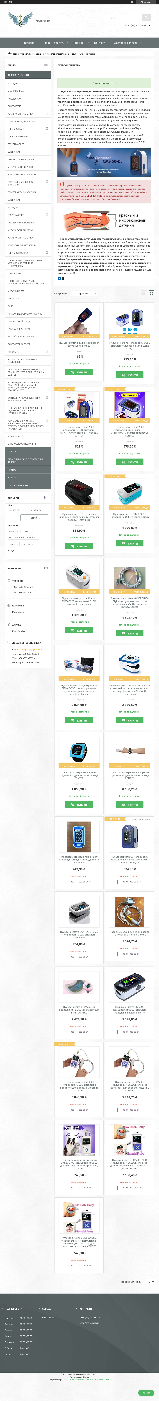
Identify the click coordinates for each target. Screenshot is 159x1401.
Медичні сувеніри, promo (21, 167)
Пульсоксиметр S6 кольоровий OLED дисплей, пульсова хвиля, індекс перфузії (129, 859)
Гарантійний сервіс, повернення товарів (25, 460)
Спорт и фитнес (16, 144)
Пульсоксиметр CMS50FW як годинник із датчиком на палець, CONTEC (79, 775)
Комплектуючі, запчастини (22, 174)
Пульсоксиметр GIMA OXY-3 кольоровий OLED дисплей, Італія (130, 515)
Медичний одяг (16, 291)
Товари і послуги (53, 42)
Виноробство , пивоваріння (22, 444)
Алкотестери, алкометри (21, 222)
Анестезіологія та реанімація (61, 53)
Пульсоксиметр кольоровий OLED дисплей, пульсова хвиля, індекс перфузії (129, 345)
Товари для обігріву (18, 136)
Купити (82, 372)
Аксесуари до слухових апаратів (25, 314)
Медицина (39, 53)
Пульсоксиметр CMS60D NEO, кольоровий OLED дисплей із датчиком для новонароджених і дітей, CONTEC (129, 1164)
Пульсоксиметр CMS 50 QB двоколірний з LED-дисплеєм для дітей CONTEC (79, 1009)
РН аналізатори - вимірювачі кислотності (23, 360)
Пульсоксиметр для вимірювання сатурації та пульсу (79, 344)
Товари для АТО (16, 129)
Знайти (36, 517)
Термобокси (14, 273)
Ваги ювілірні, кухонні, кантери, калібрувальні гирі (24, 399)
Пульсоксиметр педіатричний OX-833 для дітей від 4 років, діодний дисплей (79, 859)
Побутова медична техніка (22, 121)
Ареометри (13, 352)
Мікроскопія (14, 436)
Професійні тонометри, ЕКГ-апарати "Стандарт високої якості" (26, 282)
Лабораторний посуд (19, 344)
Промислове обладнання (21, 159)
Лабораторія (14, 106)
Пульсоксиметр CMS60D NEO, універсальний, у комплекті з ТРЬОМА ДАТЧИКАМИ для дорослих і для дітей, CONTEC (79, 1242)
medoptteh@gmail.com (31, 649)
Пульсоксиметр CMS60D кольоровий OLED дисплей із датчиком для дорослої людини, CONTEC (79, 1086)
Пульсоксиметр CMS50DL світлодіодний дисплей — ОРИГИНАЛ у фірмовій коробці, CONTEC (129, 431)
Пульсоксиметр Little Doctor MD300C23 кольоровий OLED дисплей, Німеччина (79, 601)
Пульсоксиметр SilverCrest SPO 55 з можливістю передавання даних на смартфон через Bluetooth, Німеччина (129, 689)
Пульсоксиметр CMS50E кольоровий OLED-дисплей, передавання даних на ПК (129, 1009)
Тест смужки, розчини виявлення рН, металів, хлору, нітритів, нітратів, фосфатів (25, 410)
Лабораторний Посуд (19, 321)
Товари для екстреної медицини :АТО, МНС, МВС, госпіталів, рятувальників (25, 263)
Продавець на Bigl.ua (79, 1377)
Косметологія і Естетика (20, 114)
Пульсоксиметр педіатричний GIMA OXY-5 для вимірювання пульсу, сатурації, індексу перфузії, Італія (79, 689)
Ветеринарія (14, 152)
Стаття (12, 451)
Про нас (78, 42)
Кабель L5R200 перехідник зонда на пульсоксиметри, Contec (129, 933)
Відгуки (12, 477)
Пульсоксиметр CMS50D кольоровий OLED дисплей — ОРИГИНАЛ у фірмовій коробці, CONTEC (79, 431)
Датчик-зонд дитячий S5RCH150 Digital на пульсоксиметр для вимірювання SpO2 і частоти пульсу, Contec (130, 602)
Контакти (100, 42)
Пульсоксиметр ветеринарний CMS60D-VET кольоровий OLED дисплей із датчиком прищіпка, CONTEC (79, 1164)
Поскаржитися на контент (72, 1380)
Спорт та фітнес (16, 215)
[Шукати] (146, 17)
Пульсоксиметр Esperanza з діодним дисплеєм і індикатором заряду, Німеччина (79, 517)
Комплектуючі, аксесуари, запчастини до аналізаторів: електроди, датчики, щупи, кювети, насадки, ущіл (26, 425)
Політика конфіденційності (97, 1380)
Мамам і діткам (16, 91)
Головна (29, 42)
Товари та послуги (22, 53)
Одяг (10, 306)
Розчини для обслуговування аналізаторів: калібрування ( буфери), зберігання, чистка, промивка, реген (23, 386)
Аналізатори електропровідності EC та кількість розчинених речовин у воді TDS (26, 372)
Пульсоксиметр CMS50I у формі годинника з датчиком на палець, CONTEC (130, 775)
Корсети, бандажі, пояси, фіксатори (21, 183)
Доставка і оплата (126, 42)
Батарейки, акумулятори (21, 336)
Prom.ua (94, 1374)
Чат (146, 1393)
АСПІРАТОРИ (14, 298)
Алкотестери (14, 99)
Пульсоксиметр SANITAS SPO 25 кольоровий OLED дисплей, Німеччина (79, 934)
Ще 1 (13, 550)
